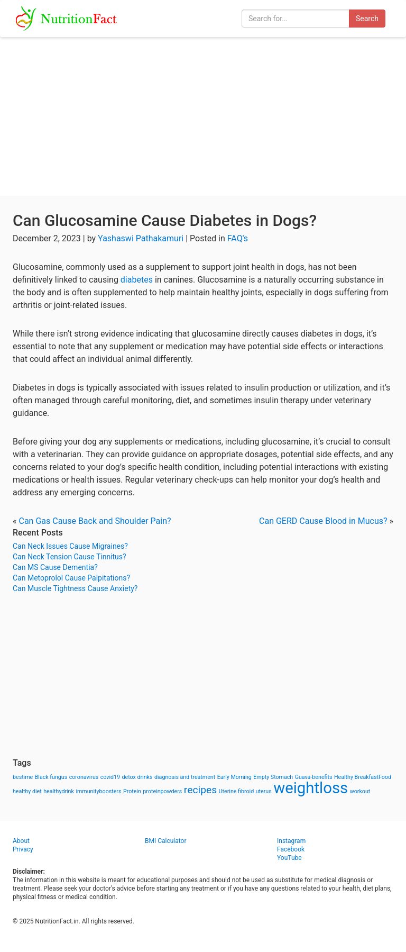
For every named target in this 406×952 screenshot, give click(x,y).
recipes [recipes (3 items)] (200, 790)
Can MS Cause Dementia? (55, 567)
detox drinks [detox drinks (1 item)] (137, 777)
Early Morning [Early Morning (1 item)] (234, 777)
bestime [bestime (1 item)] (23, 777)
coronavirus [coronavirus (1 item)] (84, 777)
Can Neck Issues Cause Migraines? (70, 546)
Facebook (290, 849)
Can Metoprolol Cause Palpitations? (71, 578)
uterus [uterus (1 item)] (264, 791)
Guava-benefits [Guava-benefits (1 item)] (314, 777)
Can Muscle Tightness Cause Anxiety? (75, 588)
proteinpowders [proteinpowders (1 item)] (162, 791)
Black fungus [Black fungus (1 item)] (51, 777)
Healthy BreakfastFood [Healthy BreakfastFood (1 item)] (362, 777)
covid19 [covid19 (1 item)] (110, 777)
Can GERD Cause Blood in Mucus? (323, 521)
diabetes (137, 280)
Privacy (23, 849)
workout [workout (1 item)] (360, 791)
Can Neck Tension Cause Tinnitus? (69, 556)
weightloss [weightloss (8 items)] (310, 788)
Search (367, 18)
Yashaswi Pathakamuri (140, 238)
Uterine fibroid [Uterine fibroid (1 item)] (236, 791)
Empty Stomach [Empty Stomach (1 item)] (273, 777)
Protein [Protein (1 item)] (132, 791)
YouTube (289, 858)
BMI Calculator (166, 841)
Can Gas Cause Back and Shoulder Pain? (95, 521)
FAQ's (237, 238)
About (21, 841)
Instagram (291, 841)
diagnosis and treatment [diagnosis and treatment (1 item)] (184, 777)
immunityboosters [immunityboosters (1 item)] (98, 791)
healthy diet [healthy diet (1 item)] (27, 791)
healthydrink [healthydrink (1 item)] (58, 791)
